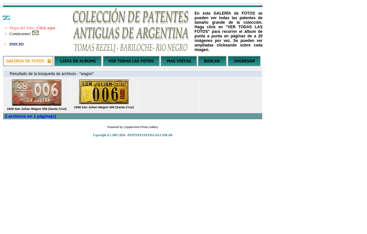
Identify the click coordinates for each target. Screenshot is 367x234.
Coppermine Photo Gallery (141, 127)
